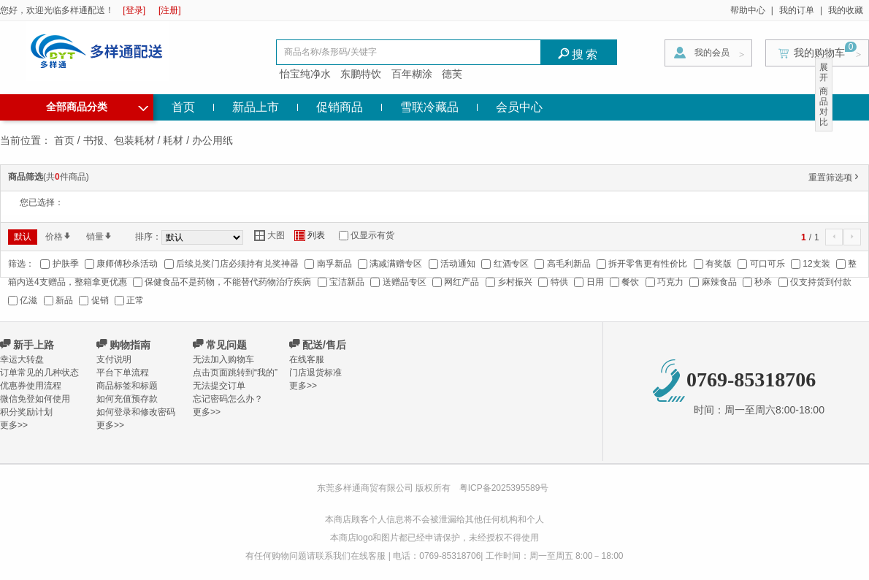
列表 (309, 235)
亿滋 (28, 300)
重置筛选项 (834, 177)
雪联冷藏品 (429, 107)
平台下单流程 (122, 372)
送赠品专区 (404, 282)
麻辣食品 (719, 282)
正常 (135, 300)
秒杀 (763, 282)
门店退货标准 (315, 372)
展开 (823, 72)
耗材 (173, 140)
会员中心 (519, 107)
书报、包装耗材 (119, 140)
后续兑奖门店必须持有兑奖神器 (237, 264)
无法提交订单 (219, 386)
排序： (148, 237)
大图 (269, 235)
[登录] (134, 10)
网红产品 (461, 282)
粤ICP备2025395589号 (504, 488)
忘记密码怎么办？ (228, 399)
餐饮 (630, 282)
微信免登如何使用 (35, 399)
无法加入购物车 (223, 359)
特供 (559, 282)
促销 (100, 300)
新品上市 (255, 107)
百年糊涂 (411, 74)
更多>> (14, 425)
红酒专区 (511, 264)
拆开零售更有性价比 (647, 264)
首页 (183, 107)
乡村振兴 (514, 282)
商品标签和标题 (127, 386)
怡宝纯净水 (305, 74)
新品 (64, 300)
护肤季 (66, 264)
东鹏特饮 (360, 74)
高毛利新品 (569, 264)
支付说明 (113, 359)
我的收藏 (845, 10)
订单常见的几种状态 (39, 372)
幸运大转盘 (22, 359)
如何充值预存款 (127, 399)
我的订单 (796, 10)
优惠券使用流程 (30, 386)
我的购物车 (819, 52)
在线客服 (306, 359)
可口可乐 (767, 264)
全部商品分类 (97, 105)
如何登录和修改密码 (135, 412)
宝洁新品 (346, 282)
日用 (595, 282)
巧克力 (670, 282)
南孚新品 (334, 264)
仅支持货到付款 (820, 282)
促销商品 (339, 107)
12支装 (816, 264)
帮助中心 (747, 10)
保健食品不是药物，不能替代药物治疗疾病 (228, 282)
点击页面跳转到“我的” (235, 372)
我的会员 (712, 52)
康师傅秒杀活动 (127, 264)
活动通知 (457, 264)
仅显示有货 (372, 235)
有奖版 (718, 264)
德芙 (452, 74)
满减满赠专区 (396, 264)
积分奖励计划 (26, 412)
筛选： (21, 264)
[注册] (169, 10)
